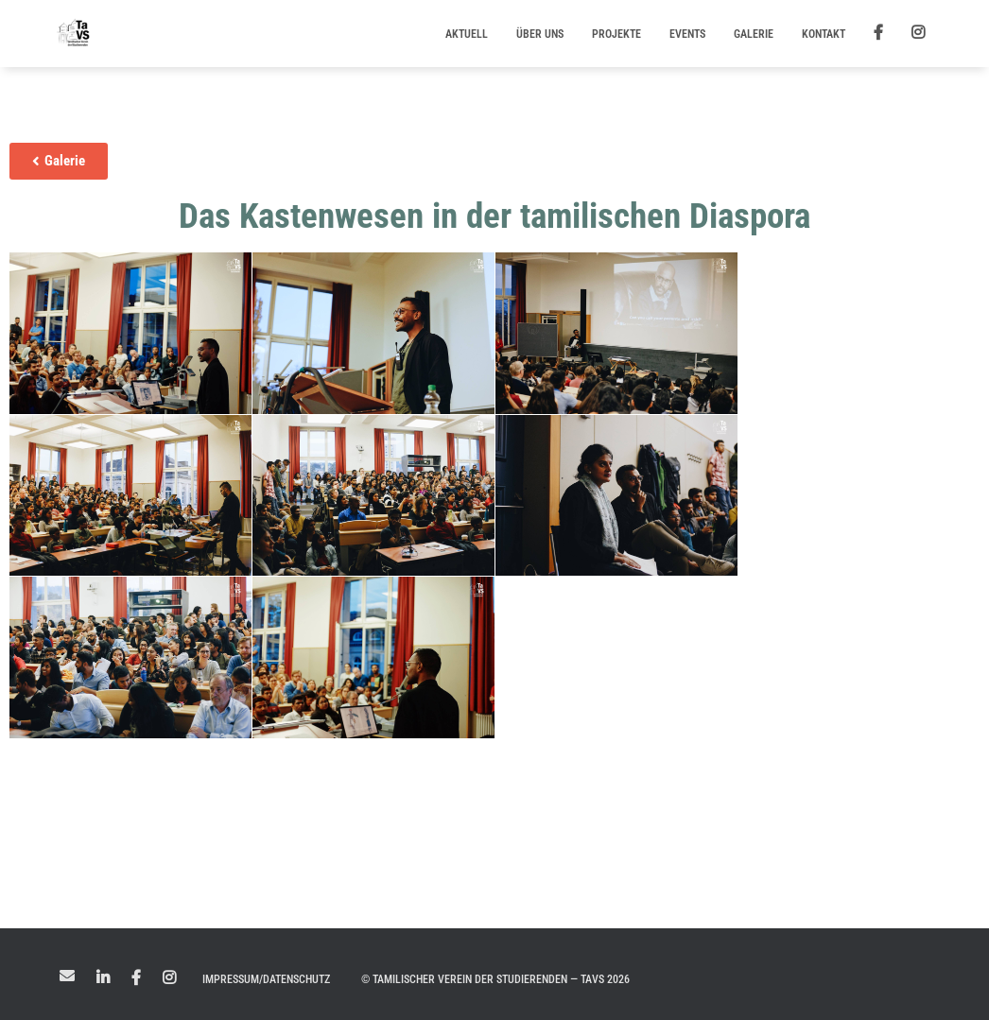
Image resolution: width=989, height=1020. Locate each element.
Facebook (136, 978)
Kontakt (823, 34)
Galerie (753, 34)
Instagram (169, 978)
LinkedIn (103, 978)
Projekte (616, 34)
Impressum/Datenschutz (266, 979)
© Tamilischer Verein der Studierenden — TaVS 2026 (495, 979)
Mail (67, 976)
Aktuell (466, 34)
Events (687, 34)
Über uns (540, 34)
